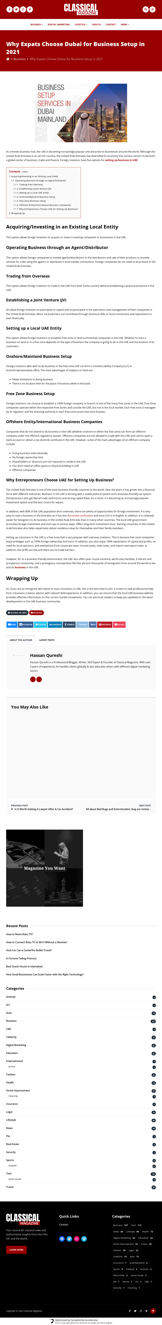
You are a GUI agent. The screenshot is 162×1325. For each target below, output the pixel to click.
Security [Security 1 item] (118, 1287)
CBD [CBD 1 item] (148, 1281)
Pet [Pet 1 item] (116, 1281)
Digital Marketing (59, 24)
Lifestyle (80, 24)
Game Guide (14, 1179)
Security (11, 1152)
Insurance (12, 1104)
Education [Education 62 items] (145, 1237)
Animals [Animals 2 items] (146, 1269)
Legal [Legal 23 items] (133, 1250)
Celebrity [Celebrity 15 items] (120, 1256)
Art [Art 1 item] (138, 1281)
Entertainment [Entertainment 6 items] (139, 1262)
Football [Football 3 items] (131, 1269)
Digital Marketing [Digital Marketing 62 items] (124, 1237)
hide (25, 171)
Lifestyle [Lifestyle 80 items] (132, 1231)
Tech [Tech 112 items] (136, 1225)
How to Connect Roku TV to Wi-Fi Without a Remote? (36, 942)
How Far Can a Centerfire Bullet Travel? (29, 950)
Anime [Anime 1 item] (127, 1281)
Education (12, 1053)
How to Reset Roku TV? (19, 934)
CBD (8, 1029)
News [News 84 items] (118, 1231)
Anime (11, 1066)
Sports (10, 1160)
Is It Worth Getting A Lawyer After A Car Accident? (44, 809)
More (124, 24)
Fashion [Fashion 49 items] (119, 1250)
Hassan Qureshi (46, 655)
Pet (8, 1136)
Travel (9, 1187)
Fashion (10, 1074)
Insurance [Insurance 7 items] (119, 1262)
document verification (80, 515)
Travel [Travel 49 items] (146, 1244)
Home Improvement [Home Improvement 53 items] (125, 1244)
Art (8, 1005)
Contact (111, 24)
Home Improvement (18, 1090)
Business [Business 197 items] (120, 1225)
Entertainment (14, 1061)
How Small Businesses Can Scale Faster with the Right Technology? (45, 974)
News (9, 1128)
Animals (11, 996)
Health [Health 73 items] (147, 1231)
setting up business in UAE (121, 160)
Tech (9, 1173)
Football (12, 1165)
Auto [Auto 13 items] (134, 1256)
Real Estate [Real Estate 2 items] (120, 1275)
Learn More (16, 1249)
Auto (9, 1013)
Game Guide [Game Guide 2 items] (138, 1275)
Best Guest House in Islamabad (24, 966)
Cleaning (13, 1095)
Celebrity (11, 1037)
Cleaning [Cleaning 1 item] (134, 1287)
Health (96, 24)
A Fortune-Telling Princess (21, 958)
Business (36, 24)
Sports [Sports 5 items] (118, 1269)
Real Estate (12, 1144)
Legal (9, 1112)
